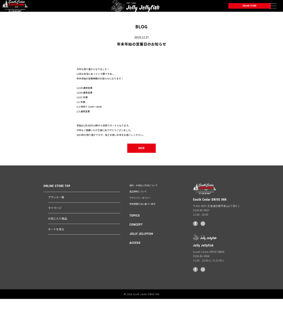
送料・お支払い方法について (143, 197)
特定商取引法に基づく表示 (142, 216)
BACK (141, 159)
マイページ (55, 220)
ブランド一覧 (56, 209)
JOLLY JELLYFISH (141, 246)
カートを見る (56, 241)
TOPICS (134, 228)
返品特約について (138, 203)
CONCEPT (136, 237)
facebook (195, 235)
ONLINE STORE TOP (56, 198)
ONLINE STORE (243, 8)
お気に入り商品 (57, 231)
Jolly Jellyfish (46, 8)
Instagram (203, 235)
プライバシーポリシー (140, 209)
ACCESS (134, 255)
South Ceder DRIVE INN (16, 8)
